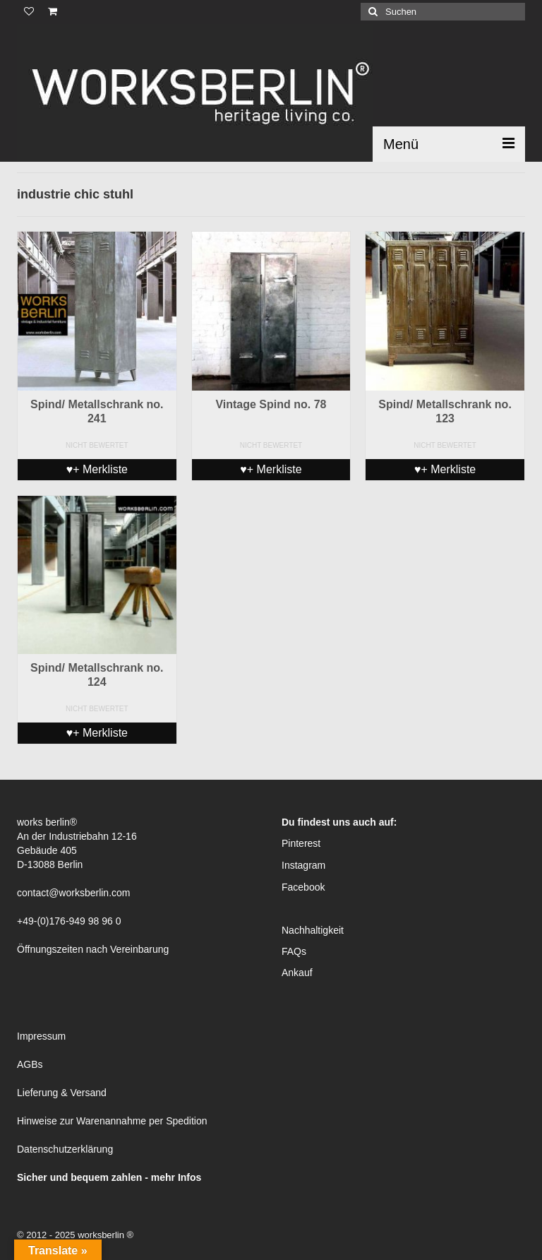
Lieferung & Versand (62, 1092)
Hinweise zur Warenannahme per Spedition (112, 1121)
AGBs (30, 1064)
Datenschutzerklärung (65, 1149)
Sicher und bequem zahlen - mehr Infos (109, 1177)
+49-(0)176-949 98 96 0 (69, 921)
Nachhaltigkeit (313, 930)
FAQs (294, 951)
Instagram (303, 865)
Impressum (41, 1036)
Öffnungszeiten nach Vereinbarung (93, 949)
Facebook (303, 887)
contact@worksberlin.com (74, 892)
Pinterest (301, 843)
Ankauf (297, 972)
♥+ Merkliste (97, 469)
